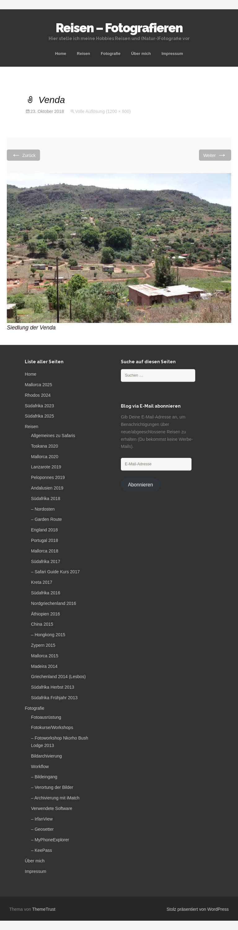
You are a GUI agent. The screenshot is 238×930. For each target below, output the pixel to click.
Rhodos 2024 (38, 395)
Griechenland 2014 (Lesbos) (58, 676)
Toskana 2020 (44, 446)
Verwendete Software (51, 808)
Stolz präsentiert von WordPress (198, 909)
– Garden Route (46, 519)
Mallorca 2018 (44, 550)
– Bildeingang (44, 776)
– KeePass (41, 850)
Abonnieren (140, 484)
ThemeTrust (43, 909)
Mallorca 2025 (38, 384)
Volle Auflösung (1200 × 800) (102, 111)
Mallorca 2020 (44, 456)
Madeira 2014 (44, 666)
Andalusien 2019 (47, 487)
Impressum (172, 53)
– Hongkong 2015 (48, 634)
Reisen (83, 53)
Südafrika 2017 (45, 561)
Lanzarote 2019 (46, 466)
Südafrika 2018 (45, 498)
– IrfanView (42, 818)
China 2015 (42, 624)
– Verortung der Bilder (52, 787)
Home (60, 53)
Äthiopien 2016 (45, 613)
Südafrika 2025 (39, 416)
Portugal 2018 (44, 540)
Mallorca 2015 (44, 655)
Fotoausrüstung (46, 717)
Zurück (23, 155)
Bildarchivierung (46, 755)
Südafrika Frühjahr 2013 (54, 697)
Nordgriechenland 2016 (53, 603)
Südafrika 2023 (39, 405)
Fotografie (111, 53)
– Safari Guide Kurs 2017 (55, 571)
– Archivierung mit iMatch (55, 797)
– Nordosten (43, 509)
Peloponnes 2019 (48, 477)
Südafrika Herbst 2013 (52, 687)
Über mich (141, 53)
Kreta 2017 (41, 582)
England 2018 (44, 529)
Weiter (215, 155)
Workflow (40, 766)
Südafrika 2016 (45, 592)
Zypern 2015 (43, 645)
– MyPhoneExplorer (50, 839)
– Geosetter (42, 829)
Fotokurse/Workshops (52, 727)
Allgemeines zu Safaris (53, 435)
